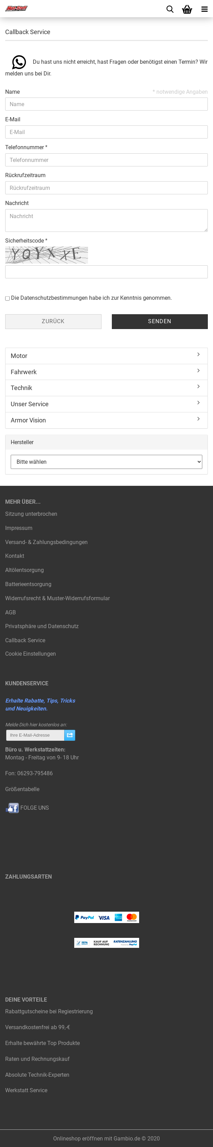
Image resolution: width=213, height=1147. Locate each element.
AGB (10, 612)
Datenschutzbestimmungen (54, 298)
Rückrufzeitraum (25, 175)
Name (12, 92)
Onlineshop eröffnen (78, 1138)
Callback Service (25, 640)
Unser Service (30, 404)
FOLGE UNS (27, 808)
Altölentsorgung (24, 570)
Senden (159, 321)
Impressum (18, 528)
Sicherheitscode (25, 240)
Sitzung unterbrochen (31, 514)
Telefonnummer (25, 147)
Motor (19, 355)
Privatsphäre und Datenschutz (42, 626)
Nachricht (17, 203)
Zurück (53, 321)
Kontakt (14, 556)
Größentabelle (22, 789)
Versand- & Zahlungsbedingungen (46, 542)
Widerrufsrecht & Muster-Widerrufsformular (57, 598)
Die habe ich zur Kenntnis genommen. (91, 298)
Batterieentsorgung (28, 584)
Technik (21, 387)
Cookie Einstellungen (30, 654)
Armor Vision (28, 420)
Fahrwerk (24, 372)
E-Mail (12, 119)
